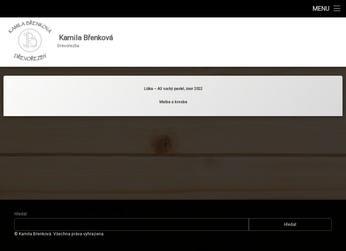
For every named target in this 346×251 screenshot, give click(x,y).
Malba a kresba (173, 100)
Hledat (20, 214)
